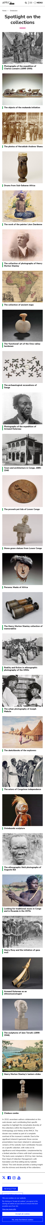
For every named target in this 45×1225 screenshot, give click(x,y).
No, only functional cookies (22, 1222)
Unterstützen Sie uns (12, 1195)
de (32, 2)
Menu (40, 2)
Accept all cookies (22, 1216)
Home (4, 11)
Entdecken (13, 11)
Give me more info (9, 1211)
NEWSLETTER (10, 1189)
